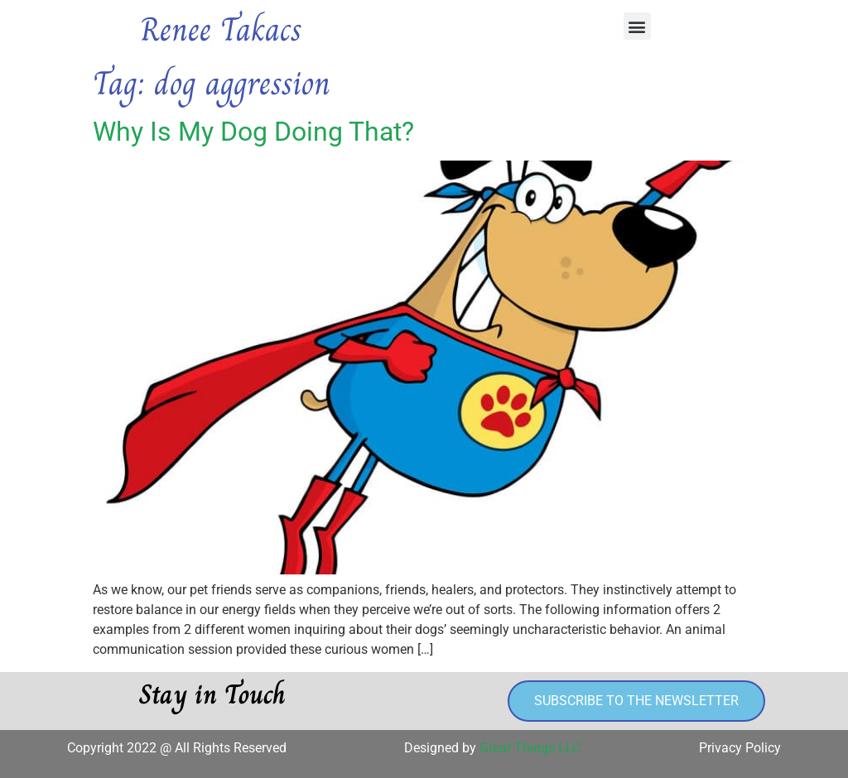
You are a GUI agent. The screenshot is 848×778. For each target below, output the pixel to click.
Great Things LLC (530, 748)
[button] (637, 26)
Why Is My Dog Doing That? (253, 131)
